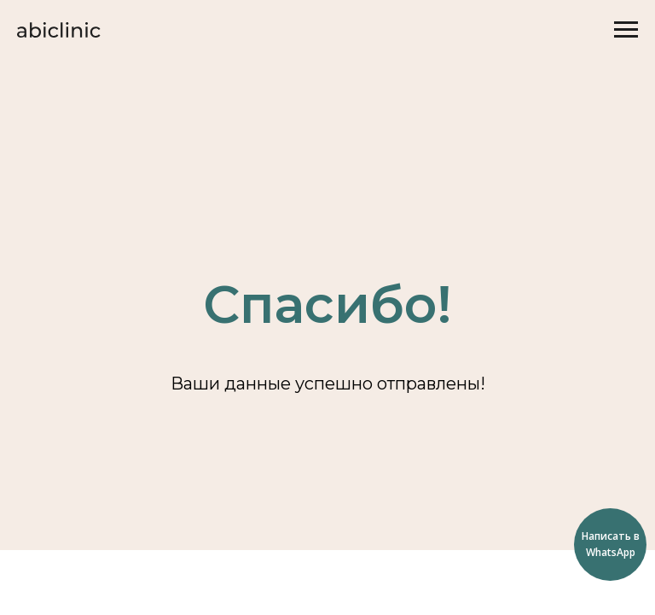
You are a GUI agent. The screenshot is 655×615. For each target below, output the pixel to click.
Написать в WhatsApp (611, 544)
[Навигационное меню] (626, 29)
